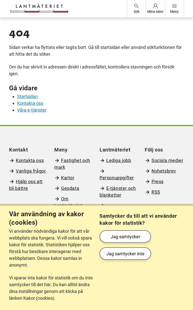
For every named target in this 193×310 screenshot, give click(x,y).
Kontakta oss (30, 103)
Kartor (67, 177)
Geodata (70, 188)
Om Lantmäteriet (68, 202)
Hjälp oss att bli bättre (26, 185)
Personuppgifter (117, 177)
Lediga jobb (118, 160)
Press (158, 181)
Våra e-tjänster (31, 110)
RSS (156, 192)
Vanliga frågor (31, 171)
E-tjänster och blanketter (118, 192)
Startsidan (27, 96)
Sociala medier (167, 160)
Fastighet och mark (72, 164)
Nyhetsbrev (164, 171)
